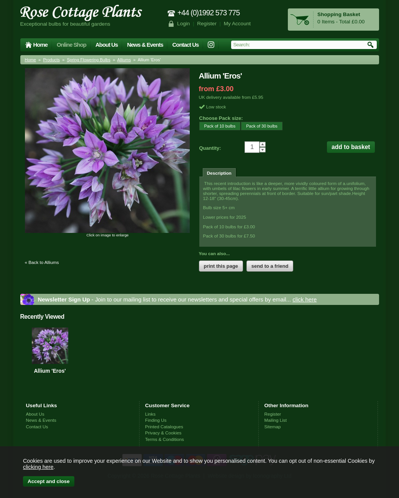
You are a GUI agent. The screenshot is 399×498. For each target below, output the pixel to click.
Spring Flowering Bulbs (88, 59)
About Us (106, 44)
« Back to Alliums (42, 262)
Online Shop (71, 44)
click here (304, 299)
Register (207, 23)
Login (183, 23)
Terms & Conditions (164, 439)
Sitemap (272, 426)
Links (150, 413)
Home (40, 44)
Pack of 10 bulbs (217, 125)
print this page (221, 266)
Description (219, 172)
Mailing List (275, 420)
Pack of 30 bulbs (259, 125)
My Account (237, 23)
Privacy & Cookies (163, 432)
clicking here (38, 467)
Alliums (124, 59)
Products (51, 59)
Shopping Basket (338, 14)
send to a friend (270, 266)
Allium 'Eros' (50, 371)
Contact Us (185, 44)
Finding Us (156, 420)
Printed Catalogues (164, 426)
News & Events (145, 44)
